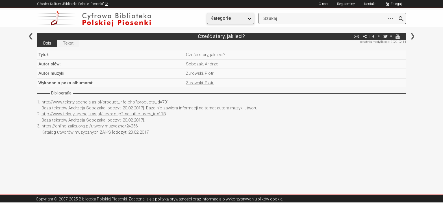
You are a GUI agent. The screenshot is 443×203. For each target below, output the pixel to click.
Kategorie (220, 18)
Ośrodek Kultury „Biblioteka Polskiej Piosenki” (72, 4)
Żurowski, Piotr (200, 73)
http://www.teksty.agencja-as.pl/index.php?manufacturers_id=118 (104, 113)
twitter (385, 36)
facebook (373, 36)
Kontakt (370, 4)
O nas (323, 4)
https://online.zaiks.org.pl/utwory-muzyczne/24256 (90, 126)
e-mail (356, 36)
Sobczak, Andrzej (202, 64)
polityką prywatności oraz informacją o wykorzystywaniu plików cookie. (219, 199)
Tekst (68, 43)
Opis (47, 43)
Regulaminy (346, 4)
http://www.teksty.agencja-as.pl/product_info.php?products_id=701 (105, 102)
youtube (397, 36)
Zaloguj (396, 4)
